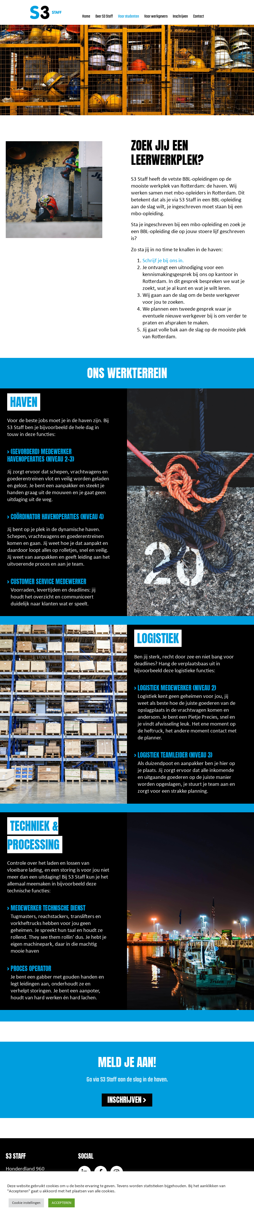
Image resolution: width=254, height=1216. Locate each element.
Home (86, 16)
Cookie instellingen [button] (26, 1203)
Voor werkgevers (156, 16)
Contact (198, 16)
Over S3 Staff (104, 16)
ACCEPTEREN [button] (61, 1203)
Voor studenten (128, 16)
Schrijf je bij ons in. (163, 261)
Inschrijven (180, 16)
